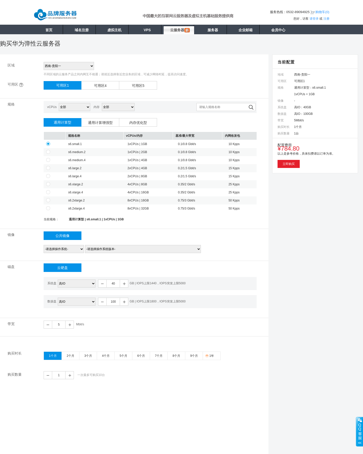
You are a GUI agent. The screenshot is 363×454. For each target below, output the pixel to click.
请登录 (314, 18)
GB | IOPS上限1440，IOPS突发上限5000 (158, 283)
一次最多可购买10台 (91, 375)
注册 (326, 18)
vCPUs (51, 107)
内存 (97, 107)
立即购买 (289, 164)
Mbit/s (80, 324)
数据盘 (51, 301)
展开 (359, 431)
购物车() (322, 12)
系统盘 (51, 283)
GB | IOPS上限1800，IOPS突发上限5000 (158, 301)
